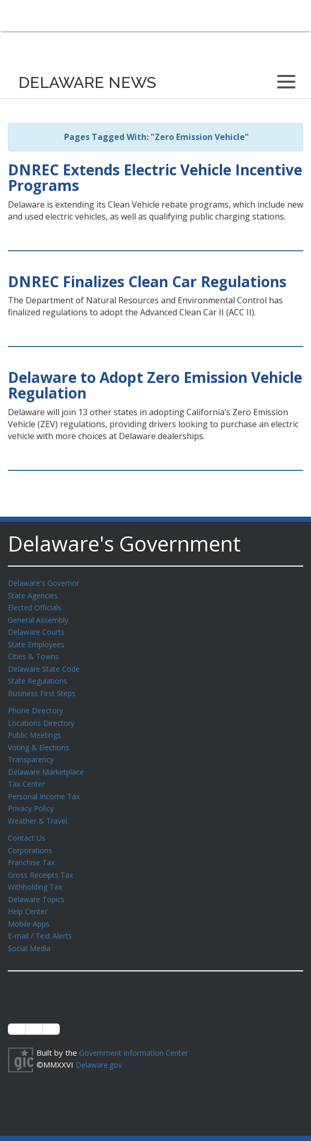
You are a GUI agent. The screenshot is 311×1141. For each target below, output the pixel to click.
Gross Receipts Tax (43, 862)
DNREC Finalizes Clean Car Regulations (147, 281)
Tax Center (28, 775)
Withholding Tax (36, 874)
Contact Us (27, 827)
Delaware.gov (100, 1048)
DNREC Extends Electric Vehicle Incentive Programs (155, 178)
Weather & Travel (40, 810)
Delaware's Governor (46, 583)
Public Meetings (36, 728)
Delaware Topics (38, 886)
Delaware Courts (38, 629)
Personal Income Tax (46, 787)
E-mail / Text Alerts (43, 921)
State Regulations (39, 676)
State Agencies (34, 594)
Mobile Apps (30, 909)
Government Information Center (137, 1037)
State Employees (38, 641)
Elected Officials (37, 606)
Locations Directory (43, 717)
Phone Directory (37, 705)
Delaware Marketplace (48, 764)
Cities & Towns (35, 653)
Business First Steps (44, 688)
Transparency (32, 752)
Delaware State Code (46, 665)
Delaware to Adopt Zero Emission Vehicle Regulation (155, 385)
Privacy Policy (32, 798)
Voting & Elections (40, 740)
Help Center (30, 897)
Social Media (30, 933)
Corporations (31, 839)
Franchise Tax (32, 850)
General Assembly (40, 618)
